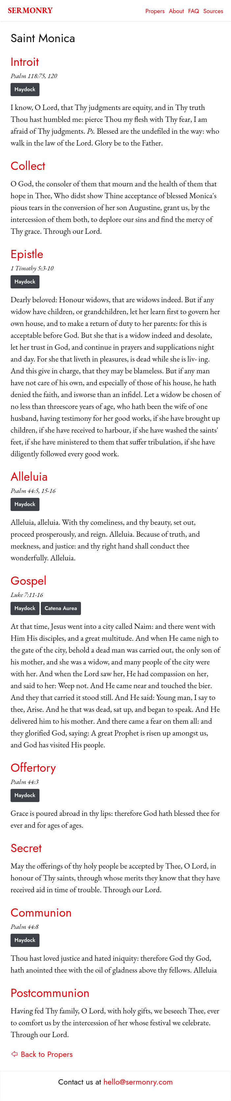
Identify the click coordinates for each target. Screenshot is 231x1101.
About (176, 11)
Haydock (25, 89)
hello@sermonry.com (138, 1082)
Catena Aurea (61, 608)
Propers (155, 11)
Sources (213, 11)
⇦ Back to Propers (42, 1054)
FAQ (193, 11)
